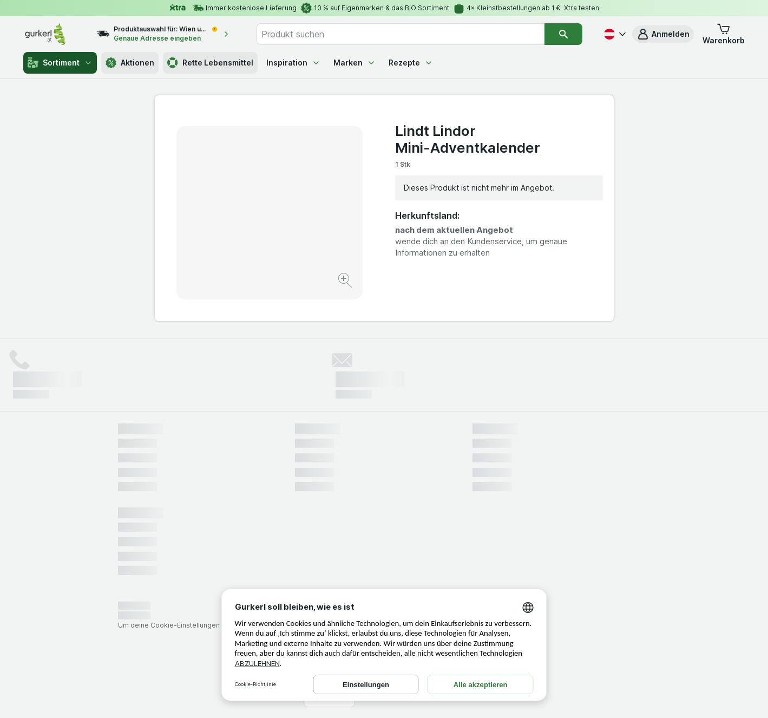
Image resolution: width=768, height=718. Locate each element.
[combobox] (400, 34)
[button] (663, 34)
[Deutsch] (614, 34)
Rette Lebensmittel (210, 62)
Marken (354, 62)
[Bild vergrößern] (346, 282)
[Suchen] (563, 34)
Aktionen (130, 62)
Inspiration (293, 62)
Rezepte (411, 62)
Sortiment (60, 62)
